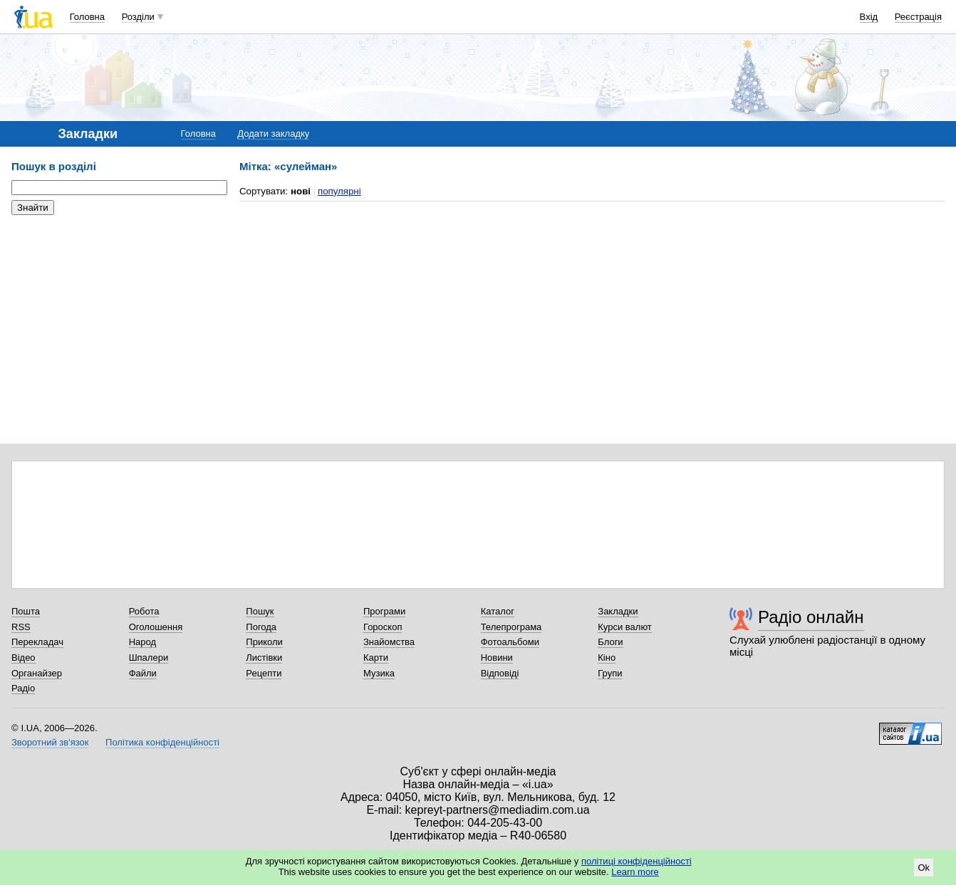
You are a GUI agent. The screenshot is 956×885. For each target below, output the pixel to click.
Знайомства (389, 642)
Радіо (23, 688)
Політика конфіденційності (162, 742)
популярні (339, 191)
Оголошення (156, 627)
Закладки (618, 611)
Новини (497, 657)
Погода (261, 627)
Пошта (25, 611)
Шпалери (149, 657)
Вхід (869, 16)
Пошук (260, 611)
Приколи (264, 642)
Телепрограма (511, 627)
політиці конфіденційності (636, 861)
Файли (143, 673)
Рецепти (263, 673)
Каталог (497, 611)
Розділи (138, 16)
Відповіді (500, 673)
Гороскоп (382, 627)
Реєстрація (918, 16)
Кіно (606, 657)
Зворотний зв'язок (49, 742)
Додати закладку (273, 133)
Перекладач (37, 642)
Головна (87, 16)
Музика (379, 673)
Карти (375, 657)
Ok (924, 867)
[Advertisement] (118, 313)
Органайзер (36, 673)
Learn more (634, 871)
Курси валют (625, 627)
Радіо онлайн (811, 617)
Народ (142, 642)
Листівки (264, 657)
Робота (144, 611)
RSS (21, 627)
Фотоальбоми (510, 642)
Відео (23, 657)
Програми (384, 611)
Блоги (610, 642)
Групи (610, 673)
